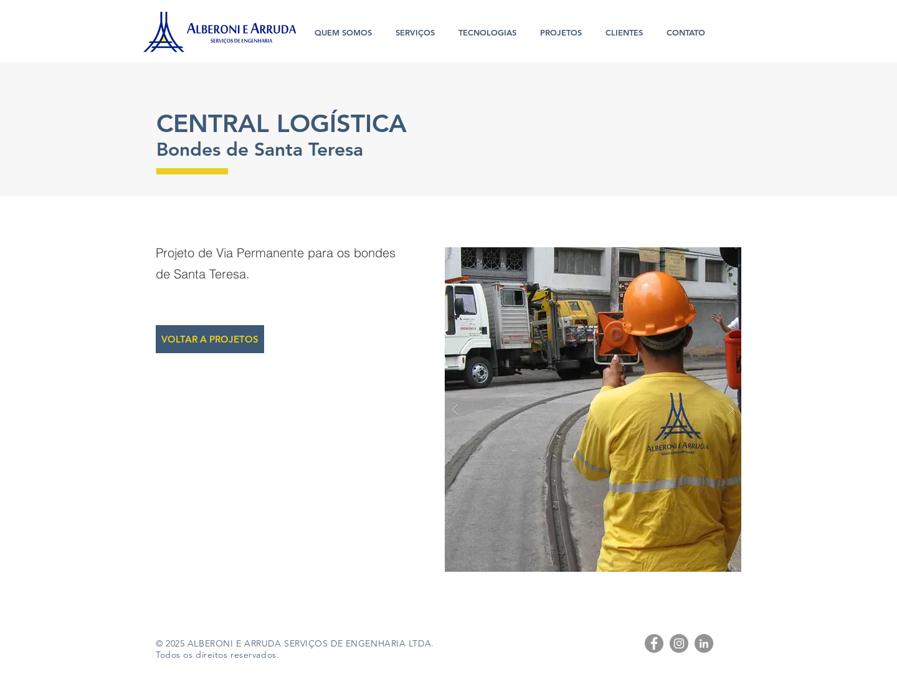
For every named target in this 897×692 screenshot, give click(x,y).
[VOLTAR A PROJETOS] (210, 339)
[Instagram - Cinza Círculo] (679, 643)
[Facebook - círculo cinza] (654, 643)
